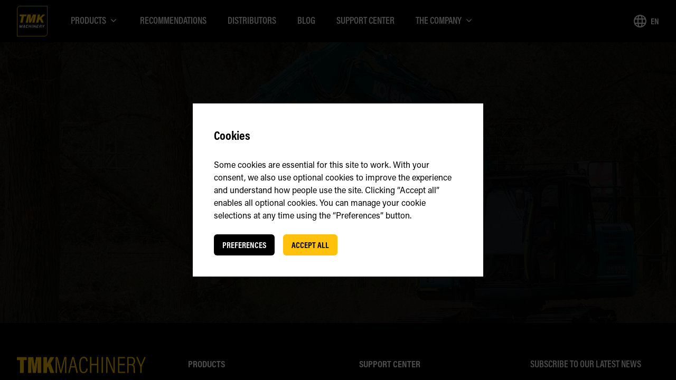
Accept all (310, 245)
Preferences (244, 245)
